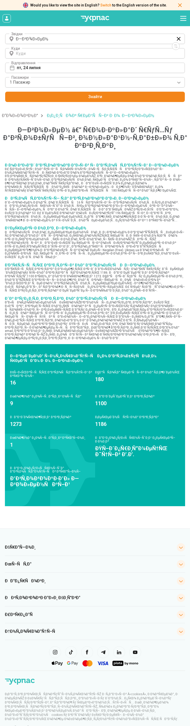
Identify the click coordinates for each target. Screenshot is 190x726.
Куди (15, 48)
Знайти (95, 96)
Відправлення (23, 63)
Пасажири (20, 77)
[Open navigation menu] (183, 18)
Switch (105, 5)
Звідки (16, 34)
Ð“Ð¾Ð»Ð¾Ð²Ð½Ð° (20, 115)
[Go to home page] (95, 19)
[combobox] (95, 82)
